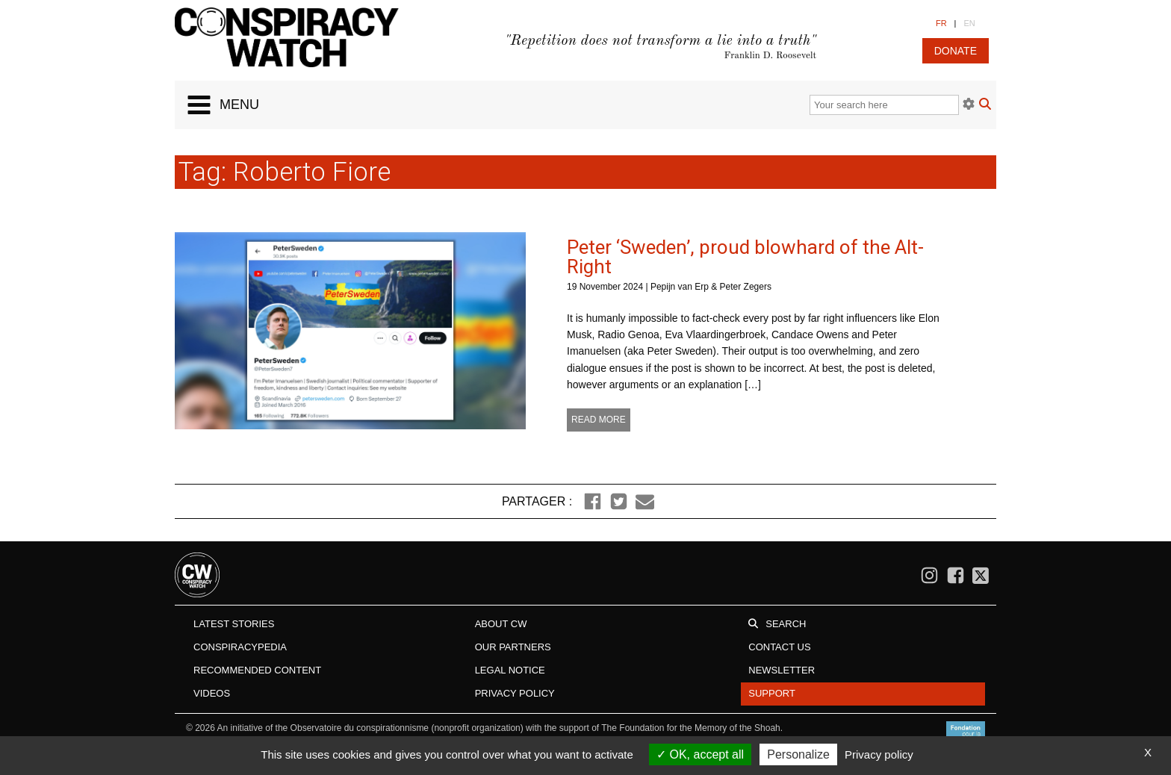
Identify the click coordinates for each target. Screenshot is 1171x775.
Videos (211, 693)
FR (941, 23)
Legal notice (510, 670)
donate (955, 51)
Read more (598, 419)
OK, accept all (700, 754)
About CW (501, 623)
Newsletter (781, 670)
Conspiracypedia (240, 647)
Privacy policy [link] (879, 754)
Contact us (779, 647)
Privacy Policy (515, 693)
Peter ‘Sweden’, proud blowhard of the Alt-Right (745, 257)
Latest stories (233, 623)
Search (785, 623)
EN (969, 23)
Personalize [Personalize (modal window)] (798, 754)
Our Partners (513, 647)
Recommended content (257, 670)
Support (771, 693)
